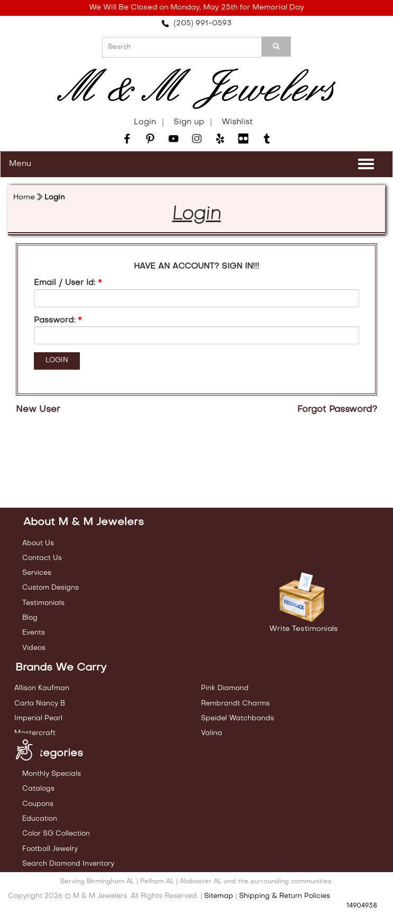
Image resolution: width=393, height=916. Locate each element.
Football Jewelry (50, 849)
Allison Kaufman (41, 688)
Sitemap (218, 896)
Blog (30, 618)
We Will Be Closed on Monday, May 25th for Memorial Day (196, 7)
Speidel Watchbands (237, 718)
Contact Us (42, 558)
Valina (211, 733)
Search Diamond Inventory (68, 863)
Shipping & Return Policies (284, 896)
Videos (33, 648)
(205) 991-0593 (196, 23)
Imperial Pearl (38, 718)
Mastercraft (35, 733)
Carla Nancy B (39, 703)
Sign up (188, 122)
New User (38, 410)
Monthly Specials (51, 774)
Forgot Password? (337, 410)
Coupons (37, 804)
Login (145, 122)
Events (33, 632)
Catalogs (38, 788)
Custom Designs (50, 587)
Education (39, 819)
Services (36, 573)
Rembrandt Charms (235, 703)
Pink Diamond (225, 688)
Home (24, 197)
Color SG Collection (56, 833)
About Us (38, 543)
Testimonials (43, 603)
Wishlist (237, 122)
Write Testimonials (303, 629)
